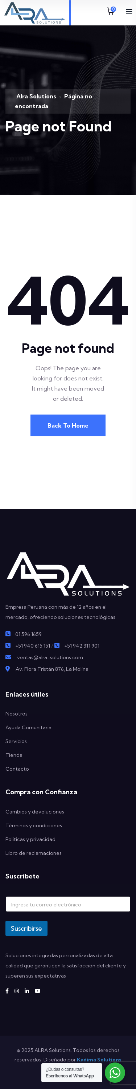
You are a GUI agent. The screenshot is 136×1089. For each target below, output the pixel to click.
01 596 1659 (28, 634)
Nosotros (16, 713)
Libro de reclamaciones (33, 853)
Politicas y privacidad (30, 839)
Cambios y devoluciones (34, 811)
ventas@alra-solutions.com (50, 657)
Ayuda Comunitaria (28, 727)
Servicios (16, 741)
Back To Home (68, 425)
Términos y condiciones (33, 825)
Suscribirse (26, 928)
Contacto (17, 769)
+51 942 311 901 (81, 646)
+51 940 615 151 (32, 646)
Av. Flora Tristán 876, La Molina (52, 669)
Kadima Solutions (99, 1059)
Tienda (13, 755)
